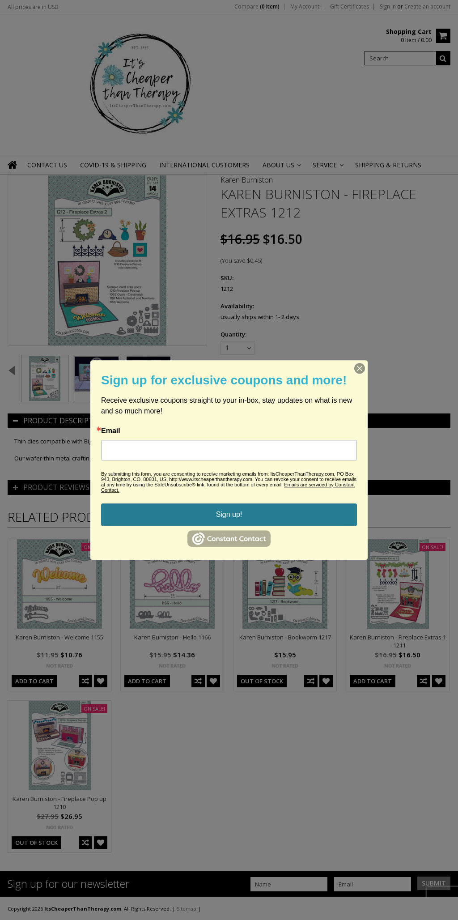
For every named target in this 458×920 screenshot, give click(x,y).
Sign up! (229, 514)
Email (110, 430)
